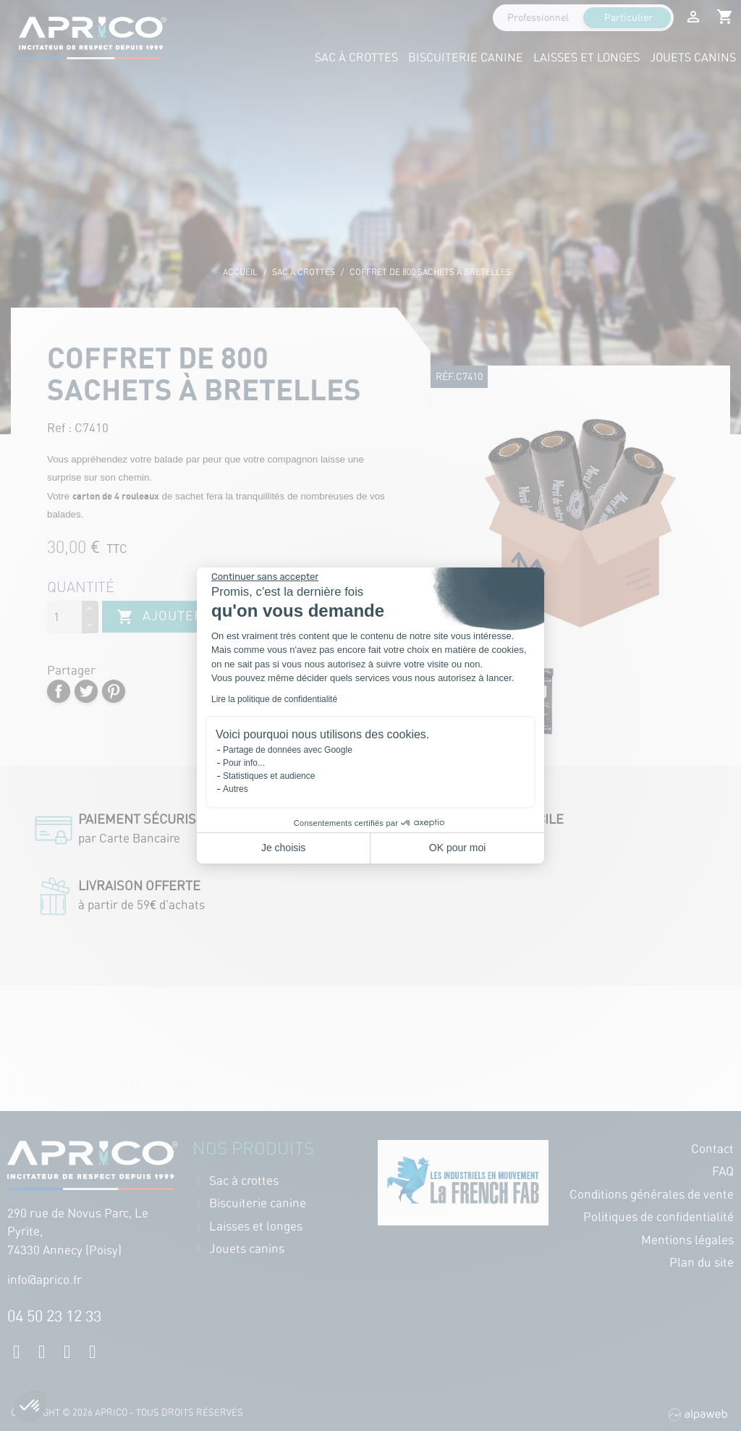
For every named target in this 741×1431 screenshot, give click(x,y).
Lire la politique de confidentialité (274, 699)
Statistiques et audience (269, 776)
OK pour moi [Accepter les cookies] (457, 847)
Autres (235, 789)
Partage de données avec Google (287, 750)
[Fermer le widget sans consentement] (265, 577)
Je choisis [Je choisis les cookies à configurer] (283, 847)
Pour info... (244, 763)
